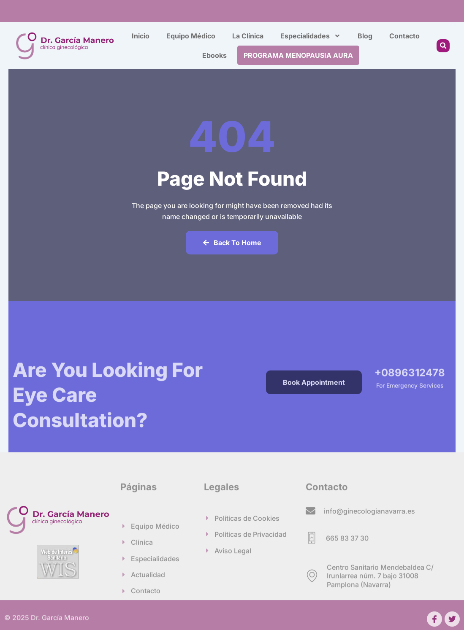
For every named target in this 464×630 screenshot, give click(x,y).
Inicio (140, 36)
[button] (443, 45)
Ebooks (214, 55)
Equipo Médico (190, 36)
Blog (365, 36)
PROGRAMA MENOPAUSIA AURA (298, 55)
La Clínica (247, 36)
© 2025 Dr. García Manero (46, 620)
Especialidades (310, 35)
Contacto (404, 36)
